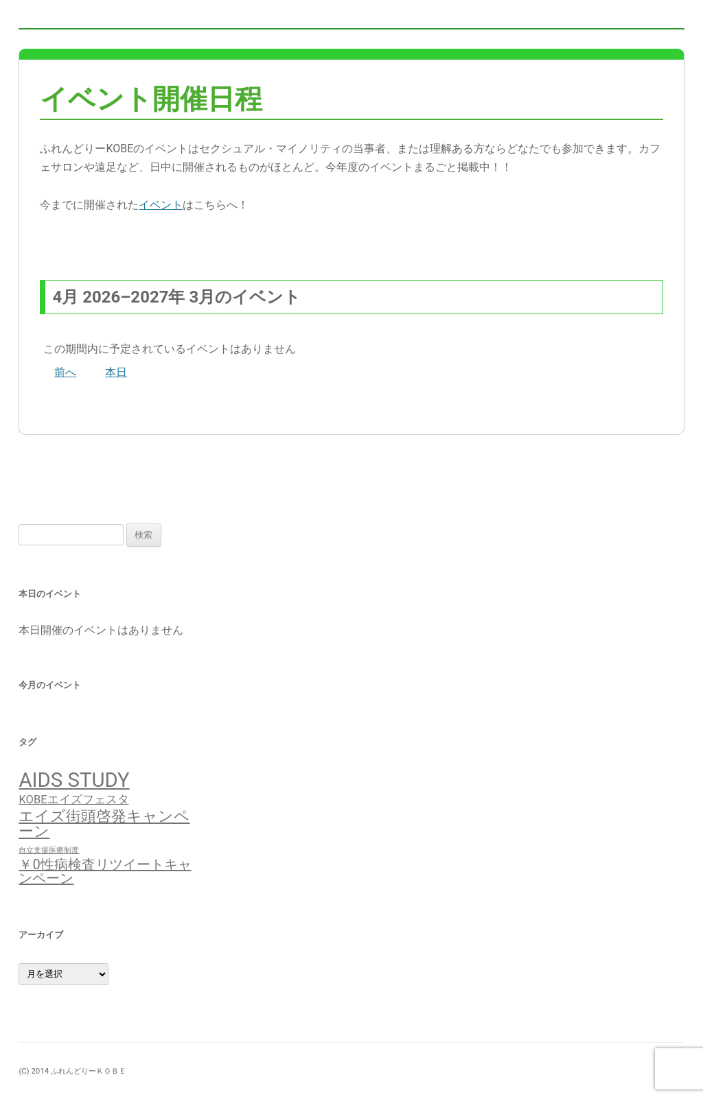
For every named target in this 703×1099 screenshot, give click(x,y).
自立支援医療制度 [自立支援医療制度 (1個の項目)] (49, 850)
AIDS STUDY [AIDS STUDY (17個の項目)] (74, 780)
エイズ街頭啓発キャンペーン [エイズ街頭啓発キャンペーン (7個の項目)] (104, 823)
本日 (116, 372)
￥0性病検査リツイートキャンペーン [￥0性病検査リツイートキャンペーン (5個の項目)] (105, 871)
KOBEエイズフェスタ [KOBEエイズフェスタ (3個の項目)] (73, 799)
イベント (161, 204)
